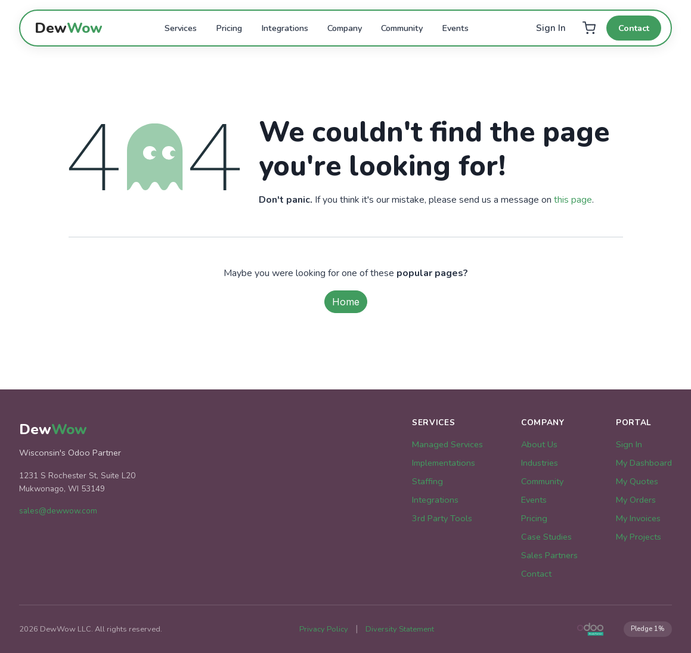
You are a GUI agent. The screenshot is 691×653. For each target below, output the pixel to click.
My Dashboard (644, 463)
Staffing (427, 481)
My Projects (638, 537)
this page (573, 199)
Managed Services (447, 444)
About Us (539, 444)
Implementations (443, 463)
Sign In (551, 28)
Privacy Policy (323, 629)
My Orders (636, 500)
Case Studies (546, 537)
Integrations (284, 28)
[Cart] (588, 28)
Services (181, 28)
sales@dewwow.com (58, 510)
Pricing (229, 28)
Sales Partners (549, 555)
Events (455, 28)
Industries (539, 463)
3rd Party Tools (442, 518)
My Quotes (637, 481)
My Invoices (638, 518)
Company (344, 28)
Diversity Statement (399, 629)
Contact (633, 28)
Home (346, 302)
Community (402, 28)
